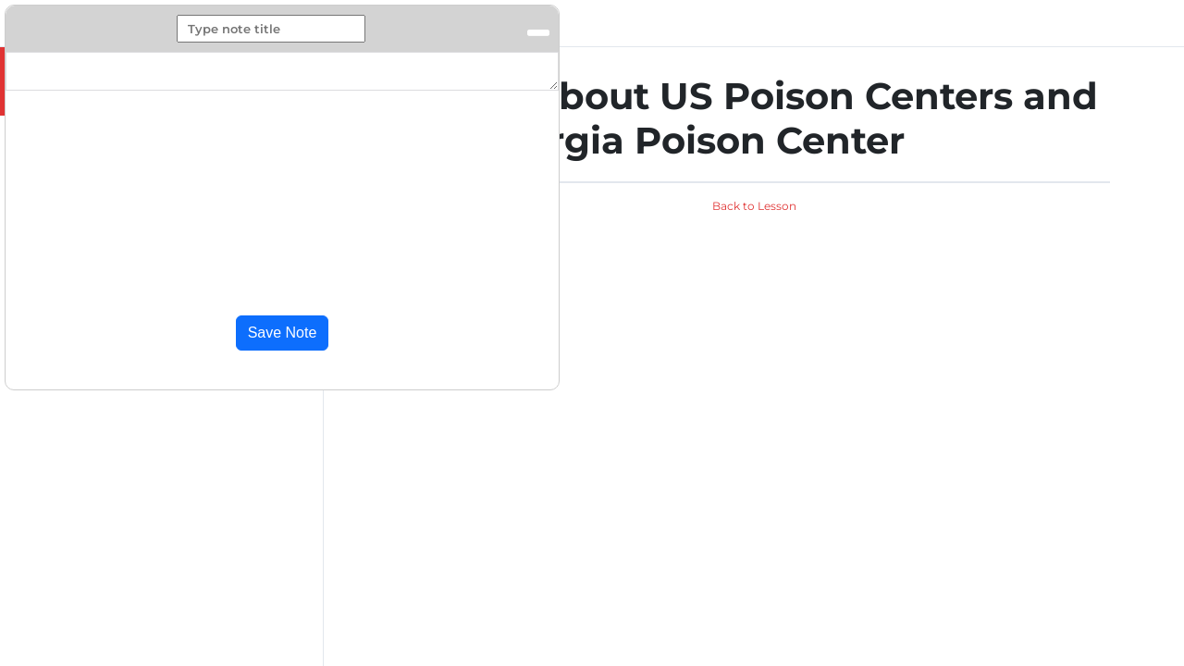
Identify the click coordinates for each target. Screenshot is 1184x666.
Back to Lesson (754, 206)
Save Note (282, 332)
